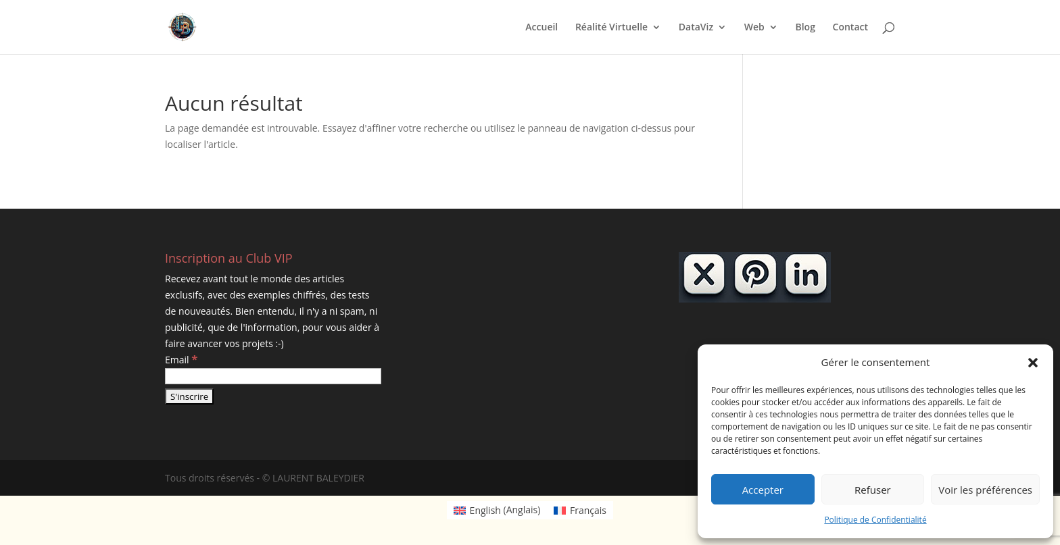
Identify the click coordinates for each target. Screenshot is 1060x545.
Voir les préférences (985, 489)
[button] (1033, 362)
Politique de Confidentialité (875, 519)
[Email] (273, 376)
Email (181, 359)
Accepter (763, 489)
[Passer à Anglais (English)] (497, 510)
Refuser (872, 489)
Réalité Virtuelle (611, 27)
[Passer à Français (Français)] (580, 510)
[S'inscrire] (189, 396)
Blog (805, 27)
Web (754, 27)
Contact (850, 27)
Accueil (541, 27)
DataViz (696, 27)
